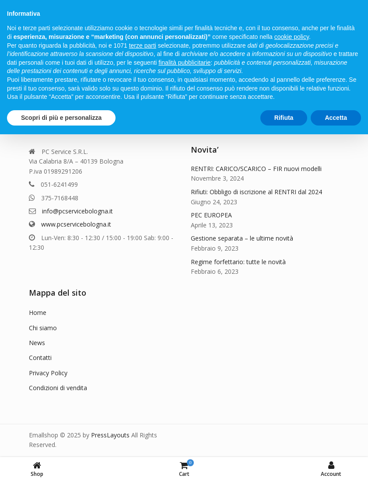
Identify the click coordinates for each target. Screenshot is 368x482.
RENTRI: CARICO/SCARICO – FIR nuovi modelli (256, 168)
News (37, 343)
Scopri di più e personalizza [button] (61, 117)
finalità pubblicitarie (184, 62)
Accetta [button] (336, 117)
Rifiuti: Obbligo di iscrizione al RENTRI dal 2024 (256, 192)
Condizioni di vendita (58, 388)
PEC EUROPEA (211, 215)
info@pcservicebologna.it (77, 211)
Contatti (40, 357)
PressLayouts (110, 435)
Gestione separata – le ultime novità (242, 238)
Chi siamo (43, 328)
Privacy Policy (48, 373)
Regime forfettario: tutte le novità (238, 262)
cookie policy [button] (291, 36)
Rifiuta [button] (284, 117)
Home (37, 312)
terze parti (142, 45)
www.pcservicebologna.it (76, 224)
